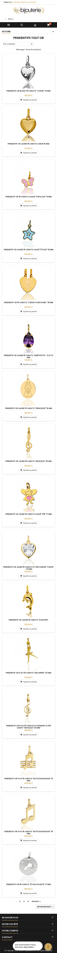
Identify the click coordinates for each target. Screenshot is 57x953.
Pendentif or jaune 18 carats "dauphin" (28, 620)
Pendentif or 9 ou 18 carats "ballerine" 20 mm (28, 672)
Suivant (36, 901)
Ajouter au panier (28, 100)
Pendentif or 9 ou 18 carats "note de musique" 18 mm (28, 832)
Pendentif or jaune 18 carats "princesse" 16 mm (28, 408)
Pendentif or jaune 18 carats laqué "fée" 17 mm (28, 514)
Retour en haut (45, 907)
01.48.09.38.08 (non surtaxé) (24, 2)
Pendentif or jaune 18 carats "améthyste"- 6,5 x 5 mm (28, 356)
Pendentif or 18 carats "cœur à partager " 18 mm (28, 302)
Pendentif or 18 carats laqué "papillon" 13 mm (28, 196)
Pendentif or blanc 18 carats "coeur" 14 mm (28, 91)
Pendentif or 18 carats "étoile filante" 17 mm (28, 884)
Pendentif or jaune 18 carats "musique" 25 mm (28, 461)
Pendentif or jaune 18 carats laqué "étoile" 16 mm (28, 249)
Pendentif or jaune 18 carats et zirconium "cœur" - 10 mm (28, 568)
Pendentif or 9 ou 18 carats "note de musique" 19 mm (28, 779)
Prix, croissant (18, 44)
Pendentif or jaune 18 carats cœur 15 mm (28, 143)
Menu (9, 19)
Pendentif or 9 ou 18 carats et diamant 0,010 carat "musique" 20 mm (28, 726)
